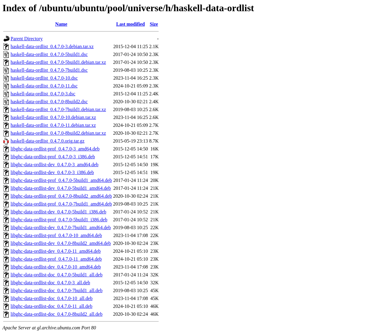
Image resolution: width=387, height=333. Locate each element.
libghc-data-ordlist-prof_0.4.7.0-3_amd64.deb (55, 148)
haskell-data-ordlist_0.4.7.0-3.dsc (43, 93)
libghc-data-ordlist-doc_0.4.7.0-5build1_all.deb (56, 274)
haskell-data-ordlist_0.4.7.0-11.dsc (44, 85)
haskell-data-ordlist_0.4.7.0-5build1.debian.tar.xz (58, 62)
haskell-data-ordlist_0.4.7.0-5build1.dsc (49, 54)
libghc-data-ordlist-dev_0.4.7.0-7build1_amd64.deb (61, 227)
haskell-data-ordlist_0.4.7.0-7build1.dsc (49, 70)
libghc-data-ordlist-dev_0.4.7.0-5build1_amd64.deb (61, 188)
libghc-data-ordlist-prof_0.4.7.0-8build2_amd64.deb (61, 196)
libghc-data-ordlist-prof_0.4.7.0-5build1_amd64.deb (61, 180)
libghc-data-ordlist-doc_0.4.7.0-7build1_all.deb (56, 290)
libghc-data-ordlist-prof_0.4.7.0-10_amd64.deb (56, 235)
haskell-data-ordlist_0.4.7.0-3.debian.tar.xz (52, 46)
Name (61, 24)
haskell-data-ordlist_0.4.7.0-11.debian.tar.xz (53, 125)
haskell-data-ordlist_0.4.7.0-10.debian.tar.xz (53, 117)
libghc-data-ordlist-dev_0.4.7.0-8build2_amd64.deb (61, 243)
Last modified (130, 24)
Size (154, 24)
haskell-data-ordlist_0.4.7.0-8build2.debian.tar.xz (58, 133)
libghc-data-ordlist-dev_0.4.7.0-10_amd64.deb (56, 266)
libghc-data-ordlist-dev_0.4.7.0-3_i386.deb (52, 172)
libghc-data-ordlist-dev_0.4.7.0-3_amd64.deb (55, 164)
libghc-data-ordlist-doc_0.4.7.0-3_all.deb (50, 282)
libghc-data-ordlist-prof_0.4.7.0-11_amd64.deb (56, 259)
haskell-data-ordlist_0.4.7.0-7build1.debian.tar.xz (58, 109)
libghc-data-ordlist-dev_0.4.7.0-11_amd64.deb (56, 251)
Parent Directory (27, 38)
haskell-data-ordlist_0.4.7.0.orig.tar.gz (47, 140)
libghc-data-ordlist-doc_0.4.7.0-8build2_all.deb (56, 314)
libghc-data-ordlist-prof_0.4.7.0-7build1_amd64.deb (61, 203)
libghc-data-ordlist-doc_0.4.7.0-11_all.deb (51, 306)
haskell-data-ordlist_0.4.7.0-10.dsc (44, 78)
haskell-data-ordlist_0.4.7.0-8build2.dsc (49, 101)
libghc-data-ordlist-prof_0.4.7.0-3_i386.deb (53, 156)
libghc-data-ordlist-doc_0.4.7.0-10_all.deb (52, 298)
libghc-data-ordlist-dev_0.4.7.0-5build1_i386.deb (58, 211)
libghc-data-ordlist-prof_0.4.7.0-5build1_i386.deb (59, 219)
